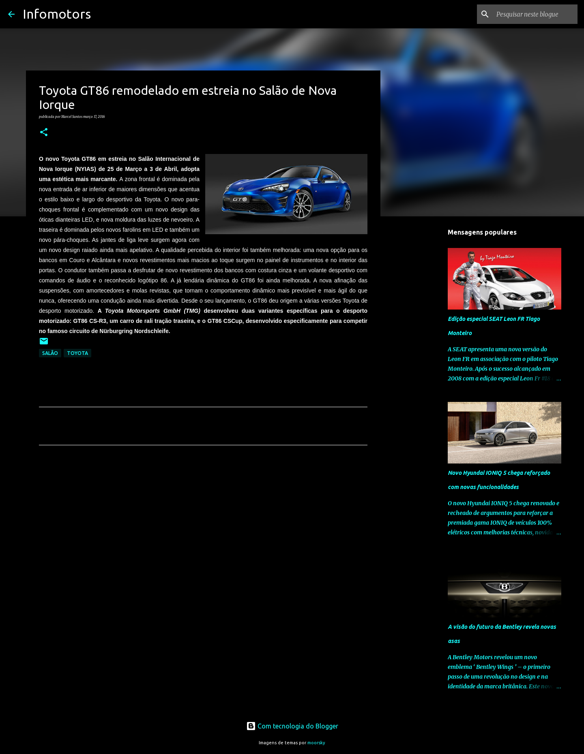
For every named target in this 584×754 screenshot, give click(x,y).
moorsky (316, 742)
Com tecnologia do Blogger (292, 726)
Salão (50, 353)
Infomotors (57, 13)
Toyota (77, 353)
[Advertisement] (203, 527)
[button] (44, 132)
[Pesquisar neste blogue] (535, 14)
